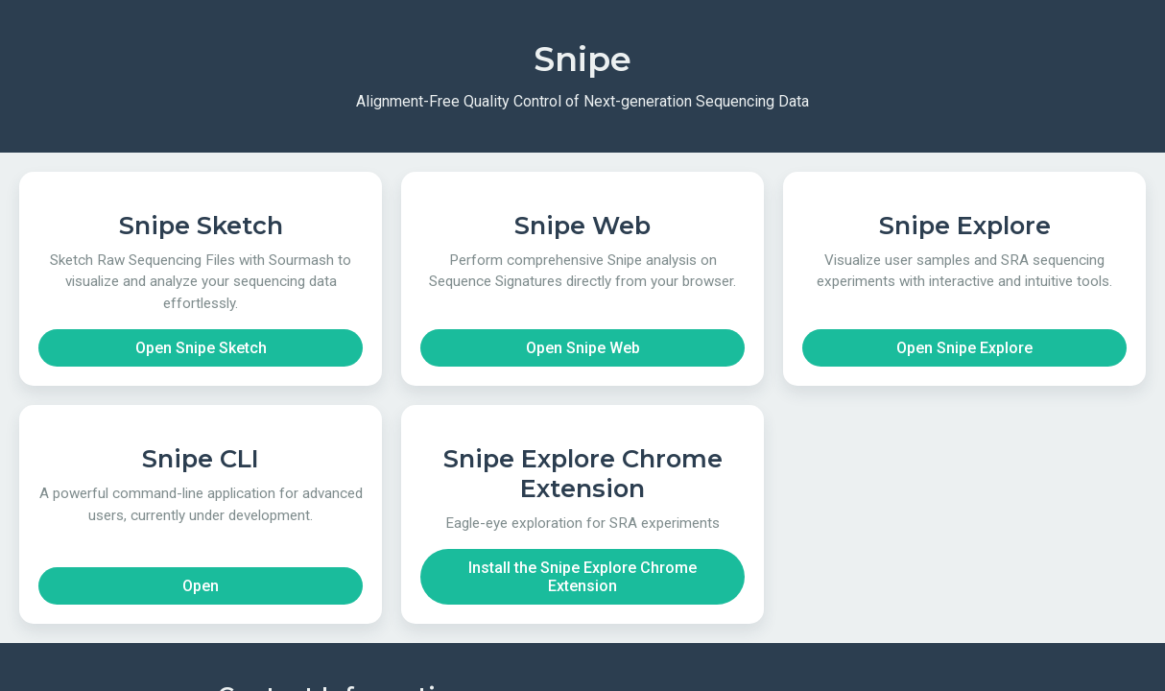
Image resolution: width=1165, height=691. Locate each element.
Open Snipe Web (583, 348)
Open (200, 586)
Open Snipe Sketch (201, 348)
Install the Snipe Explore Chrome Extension (582, 577)
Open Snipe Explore (964, 348)
